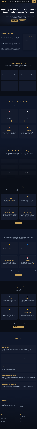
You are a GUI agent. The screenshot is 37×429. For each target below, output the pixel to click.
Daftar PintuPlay (11, 200)
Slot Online (32, 263)
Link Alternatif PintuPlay (21, 270)
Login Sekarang (18, 274)
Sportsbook (19, 1)
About (13, 1)
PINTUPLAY (4, 1)
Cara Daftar (3, 421)
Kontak (21, 421)
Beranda (21, 403)
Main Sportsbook (27, 120)
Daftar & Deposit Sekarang (18, 326)
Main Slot (9, 120)
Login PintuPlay (31, 214)
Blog (28, 1)
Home (10, 1)
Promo (21, 409)
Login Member (22, 20)
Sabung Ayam (24, 1)
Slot (15, 1)
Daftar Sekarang (14, 20)
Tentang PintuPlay (22, 416)
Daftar (34, 1)
